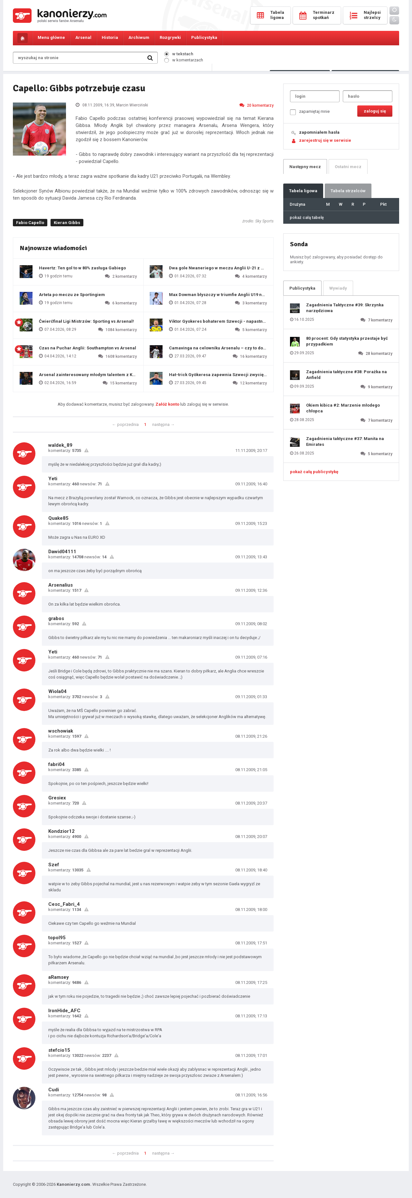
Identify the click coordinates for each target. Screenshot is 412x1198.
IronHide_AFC (64, 1010)
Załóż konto (167, 404)
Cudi (53, 1090)
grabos (56, 618)
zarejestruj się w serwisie (325, 140)
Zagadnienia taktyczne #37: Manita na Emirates (345, 441)
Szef (53, 865)
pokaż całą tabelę (307, 217)
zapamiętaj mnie (310, 112)
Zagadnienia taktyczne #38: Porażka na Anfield (346, 374)
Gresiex (57, 798)
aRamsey (58, 977)
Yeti (52, 479)
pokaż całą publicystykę (314, 471)
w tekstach (178, 53)
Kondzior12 (61, 831)
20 (256, 105)
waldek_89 (60, 445)
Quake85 (58, 518)
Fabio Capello (30, 222)
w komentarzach (183, 60)
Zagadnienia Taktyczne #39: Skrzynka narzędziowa (345, 307)
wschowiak (60, 731)
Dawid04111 (62, 551)
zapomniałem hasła (319, 132)
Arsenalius (60, 585)
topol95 (57, 938)
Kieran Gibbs (67, 222)
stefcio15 (59, 1050)
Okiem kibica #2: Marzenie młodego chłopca (343, 408)
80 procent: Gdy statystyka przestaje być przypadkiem (347, 341)
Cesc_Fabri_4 (64, 904)
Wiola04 (57, 691)
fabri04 (56, 764)
